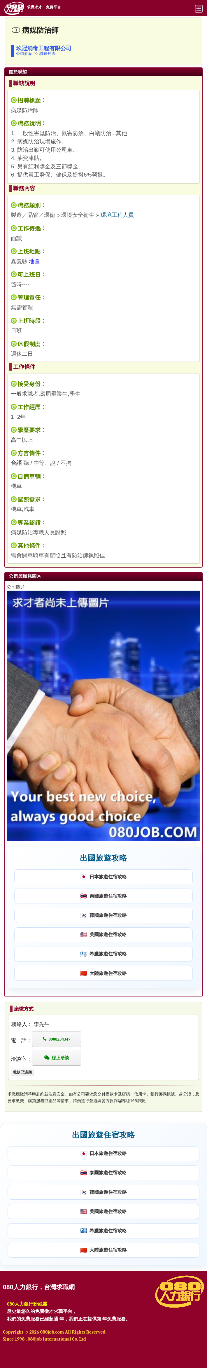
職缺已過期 (22, 1072)
